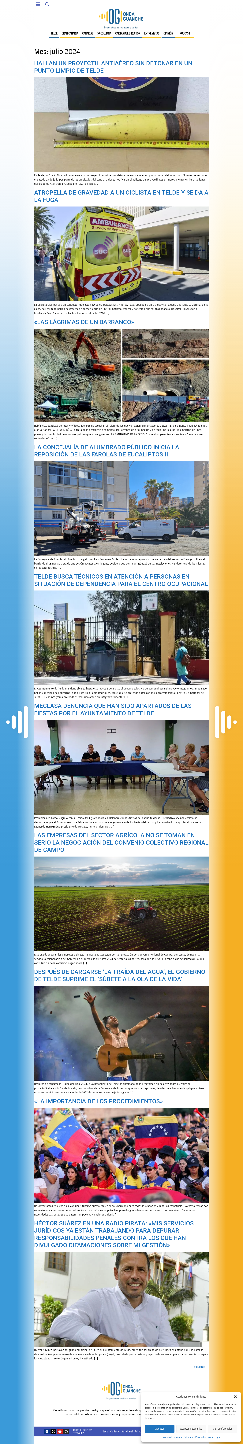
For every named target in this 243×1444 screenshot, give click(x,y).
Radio (105, 1431)
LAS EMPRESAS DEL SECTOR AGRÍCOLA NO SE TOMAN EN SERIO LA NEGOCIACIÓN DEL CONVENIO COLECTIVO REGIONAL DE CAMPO (121, 842)
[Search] (47, 4)
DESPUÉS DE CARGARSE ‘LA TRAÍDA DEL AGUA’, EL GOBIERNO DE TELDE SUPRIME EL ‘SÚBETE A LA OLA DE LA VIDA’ (119, 975)
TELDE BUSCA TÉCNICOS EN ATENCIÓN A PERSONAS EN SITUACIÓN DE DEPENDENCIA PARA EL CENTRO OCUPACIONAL (121, 580)
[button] (235, 1397)
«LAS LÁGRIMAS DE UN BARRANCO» (84, 322)
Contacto (115, 1431)
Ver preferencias (222, 1428)
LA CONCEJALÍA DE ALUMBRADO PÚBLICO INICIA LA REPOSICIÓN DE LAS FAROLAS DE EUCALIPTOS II (106, 451)
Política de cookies (172, 1437)
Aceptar (159, 1428)
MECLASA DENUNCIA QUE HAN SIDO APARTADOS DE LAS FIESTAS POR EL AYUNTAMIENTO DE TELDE (113, 709)
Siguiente (201, 1367)
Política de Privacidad (195, 1437)
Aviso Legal (214, 1437)
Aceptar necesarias (191, 1428)
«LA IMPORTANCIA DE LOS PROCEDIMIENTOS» (98, 1101)
